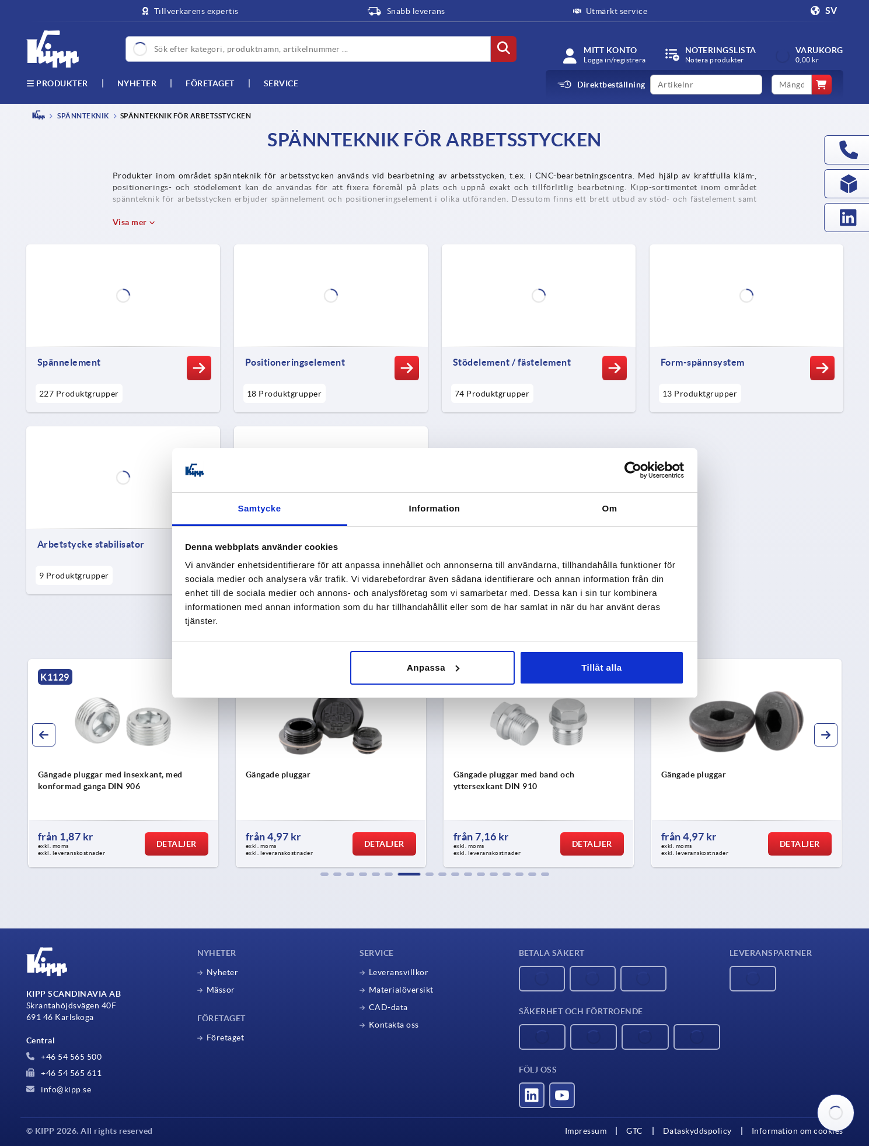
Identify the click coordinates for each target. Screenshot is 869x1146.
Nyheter (223, 972)
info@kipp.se (59, 1089)
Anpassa (433, 667)
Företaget (210, 83)
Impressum (586, 1131)
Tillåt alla (601, 667)
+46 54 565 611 (64, 1073)
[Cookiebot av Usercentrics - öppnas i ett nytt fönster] (633, 470)
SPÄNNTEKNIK (82, 116)
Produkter (57, 83)
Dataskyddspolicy (697, 1131)
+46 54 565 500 (64, 1056)
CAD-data (388, 1007)
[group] (143, 763)
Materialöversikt (401, 989)
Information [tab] (434, 508)
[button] (324, 874)
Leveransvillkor (399, 972)
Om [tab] (609, 508)
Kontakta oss (394, 1024)
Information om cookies (797, 1131)
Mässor (221, 989)
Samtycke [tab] (259, 508)
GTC (634, 1131)
